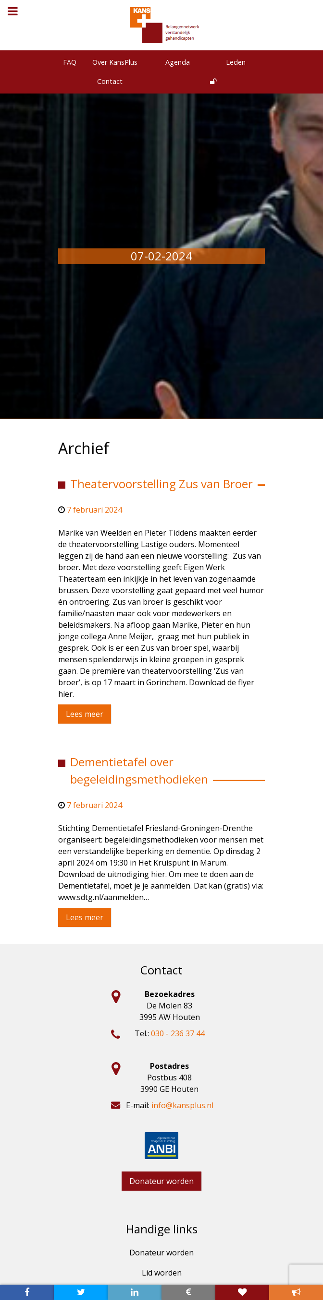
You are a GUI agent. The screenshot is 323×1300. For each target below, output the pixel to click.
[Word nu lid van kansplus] (242, 1292)
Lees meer (84, 714)
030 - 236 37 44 (178, 1033)
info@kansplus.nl (182, 1105)
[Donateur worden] (188, 1292)
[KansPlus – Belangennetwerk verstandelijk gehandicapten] (165, 25)
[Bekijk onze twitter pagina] (81, 1292)
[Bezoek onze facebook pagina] (27, 1292)
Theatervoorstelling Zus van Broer (161, 484)
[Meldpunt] (296, 1292)
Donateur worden (161, 1181)
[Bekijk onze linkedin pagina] (135, 1292)
